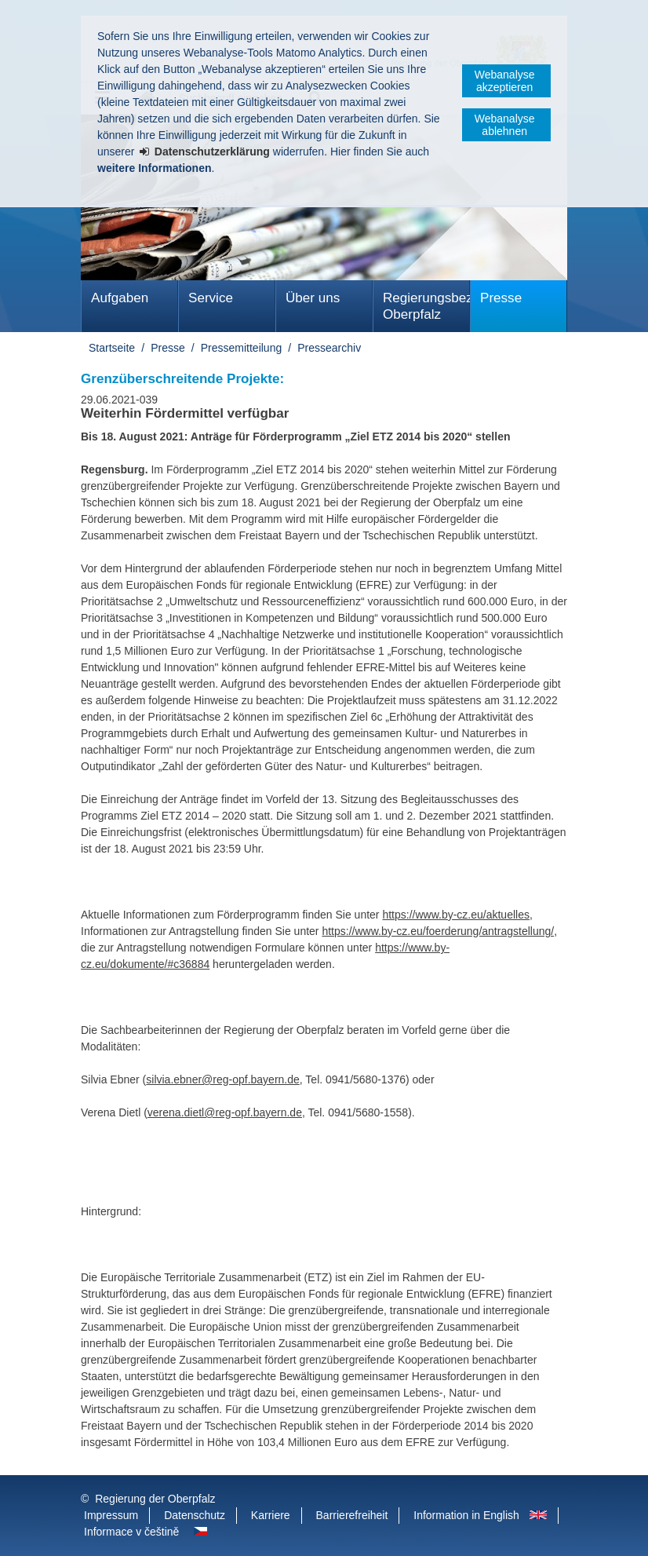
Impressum (111, 1515)
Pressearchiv (329, 348)
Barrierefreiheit (352, 1515)
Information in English (466, 1515)
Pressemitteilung (241, 348)
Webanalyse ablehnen (505, 124)
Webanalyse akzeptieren (505, 80)
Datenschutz (194, 1515)
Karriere (270, 1515)
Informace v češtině (131, 1531)
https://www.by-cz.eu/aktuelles (456, 914)
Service (210, 297)
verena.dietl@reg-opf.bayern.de (224, 1112)
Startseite (112, 348)
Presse (501, 297)
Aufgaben (119, 297)
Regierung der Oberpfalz (155, 1498)
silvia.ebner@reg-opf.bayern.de (223, 1079)
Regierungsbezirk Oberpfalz (426, 306)
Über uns (313, 297)
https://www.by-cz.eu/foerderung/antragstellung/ (438, 931)
